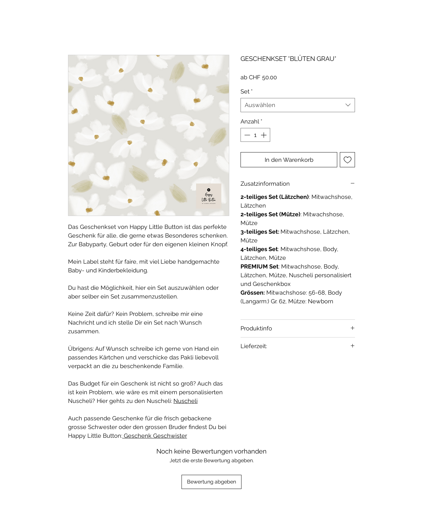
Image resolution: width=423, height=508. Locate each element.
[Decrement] (246, 135)
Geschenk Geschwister (154, 435)
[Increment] (264, 135)
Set (247, 91)
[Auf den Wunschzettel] (347, 159)
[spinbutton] (255, 135)
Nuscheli (185, 400)
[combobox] (298, 105)
